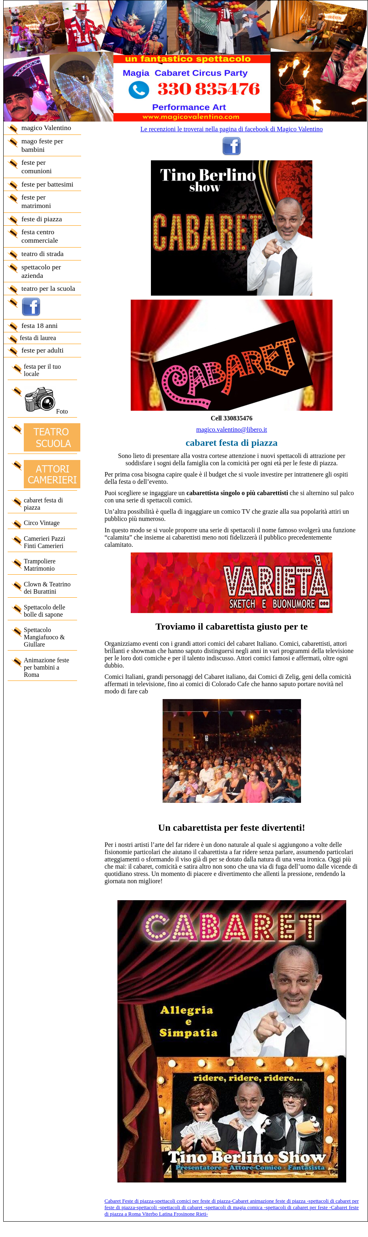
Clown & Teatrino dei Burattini (47, 588)
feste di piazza (41, 219)
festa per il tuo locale (42, 370)
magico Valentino (46, 128)
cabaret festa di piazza (43, 504)
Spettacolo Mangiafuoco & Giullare (44, 637)
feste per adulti (42, 350)
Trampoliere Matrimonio (40, 565)
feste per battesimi (47, 184)
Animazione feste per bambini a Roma (46, 667)
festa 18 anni (39, 325)
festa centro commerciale (39, 236)
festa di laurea (38, 337)
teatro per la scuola (48, 288)
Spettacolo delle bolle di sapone (44, 611)
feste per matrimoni (36, 201)
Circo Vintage (42, 522)
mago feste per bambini (42, 145)
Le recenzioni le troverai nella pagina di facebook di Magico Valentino (231, 129)
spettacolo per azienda (41, 271)
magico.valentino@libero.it (231, 429)
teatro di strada (42, 254)
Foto (46, 400)
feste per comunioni (36, 166)
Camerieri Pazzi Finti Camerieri (44, 542)
